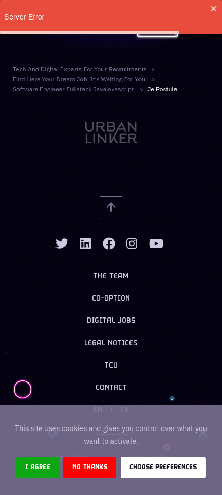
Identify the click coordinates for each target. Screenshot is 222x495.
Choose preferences (163, 467)
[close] (214, 8)
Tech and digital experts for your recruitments (80, 69)
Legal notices (111, 344)
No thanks (89, 467)
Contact (111, 388)
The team (111, 277)
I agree (37, 467)
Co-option (111, 299)
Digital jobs (111, 321)
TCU (111, 366)
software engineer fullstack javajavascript (74, 89)
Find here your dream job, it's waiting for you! (80, 79)
